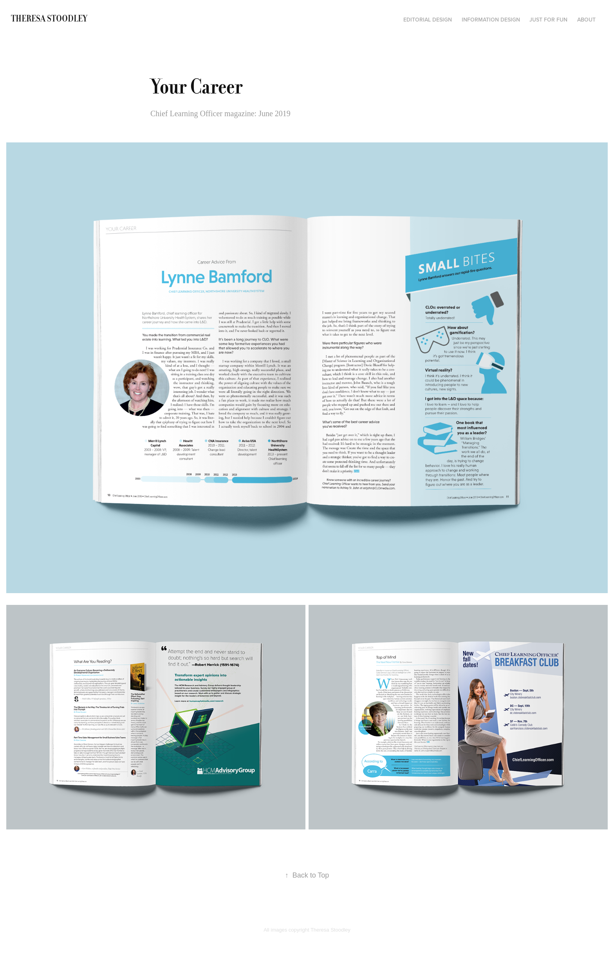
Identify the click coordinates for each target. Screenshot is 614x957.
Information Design (491, 19)
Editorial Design (427, 19)
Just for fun (548, 19)
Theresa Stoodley (49, 18)
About (586, 19)
